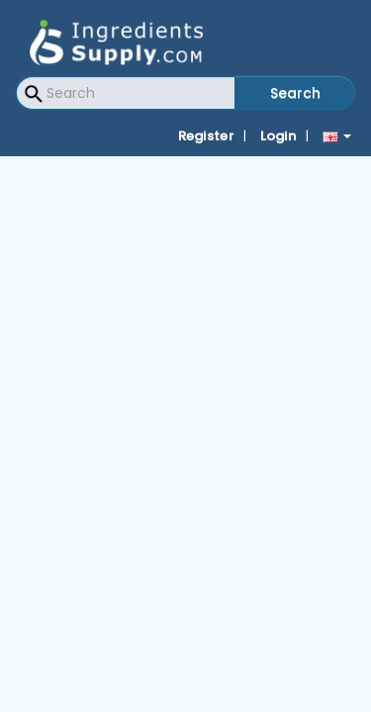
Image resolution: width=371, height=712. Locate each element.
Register (205, 136)
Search (295, 93)
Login (278, 136)
